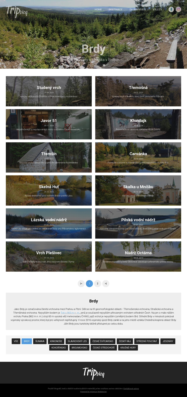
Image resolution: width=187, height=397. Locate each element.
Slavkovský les (77, 341)
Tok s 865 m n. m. (70, 312)
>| (106, 283)
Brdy (27, 341)
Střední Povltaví (146, 341)
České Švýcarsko (102, 341)
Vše (16, 341)
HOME (98, 9)
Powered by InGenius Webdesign (93, 392)
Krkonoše (56, 341)
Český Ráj (125, 341)
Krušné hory (128, 347)
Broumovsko (79, 347)
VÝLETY (157, 9)
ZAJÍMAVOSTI (137, 9)
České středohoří (104, 347)
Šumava (39, 341)
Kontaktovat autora (131, 389)
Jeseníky (168, 341)
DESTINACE (115, 9)
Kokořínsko (58, 347)
